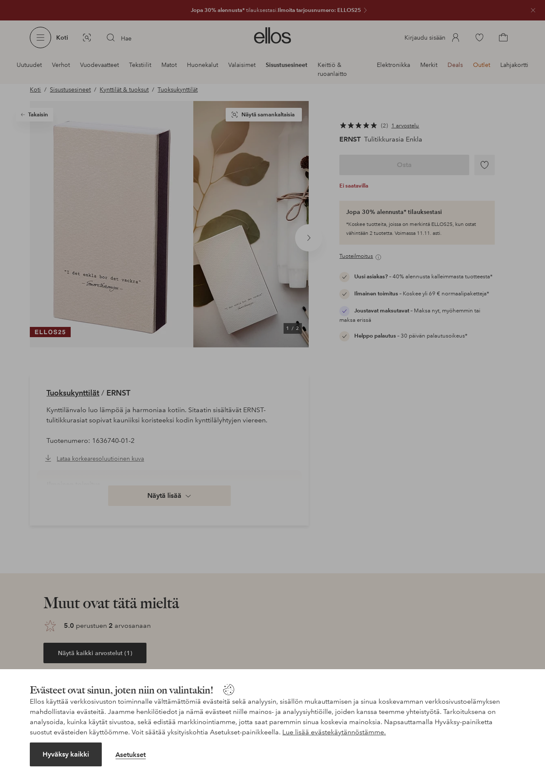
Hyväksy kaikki (66, 754)
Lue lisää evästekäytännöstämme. (334, 732)
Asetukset (130, 755)
